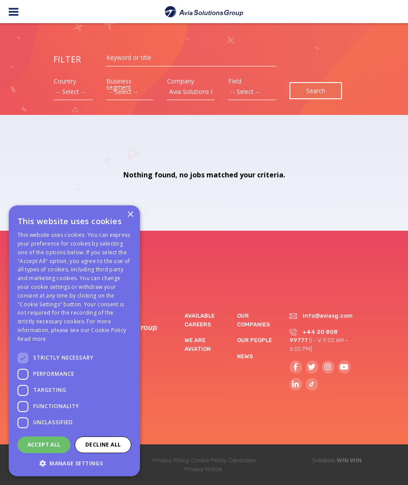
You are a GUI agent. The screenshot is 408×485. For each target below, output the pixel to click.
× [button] (130, 214)
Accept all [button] (44, 444)
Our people (254, 340)
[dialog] (74, 340)
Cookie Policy (208, 460)
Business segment (119, 84)
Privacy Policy (170, 460)
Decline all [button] (103, 444)
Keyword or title (128, 58)
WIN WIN (349, 460)
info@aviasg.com (327, 315)
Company (180, 81)
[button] (74, 463)
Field (234, 81)
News (245, 356)
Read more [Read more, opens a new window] (31, 339)
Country (65, 81)
